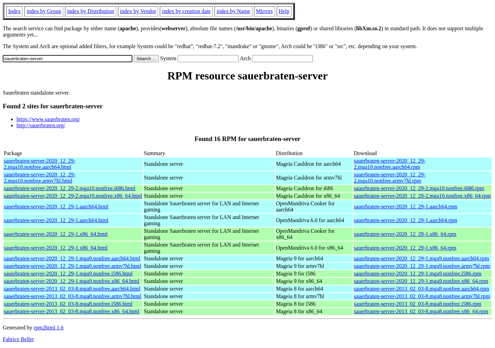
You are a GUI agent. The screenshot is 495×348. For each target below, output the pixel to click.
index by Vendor (138, 11)
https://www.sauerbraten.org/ (48, 119)
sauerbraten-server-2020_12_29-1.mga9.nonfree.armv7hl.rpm (422, 266)
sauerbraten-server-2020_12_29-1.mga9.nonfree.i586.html (68, 273)
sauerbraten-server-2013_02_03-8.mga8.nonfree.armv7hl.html (72, 296)
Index (14, 11)
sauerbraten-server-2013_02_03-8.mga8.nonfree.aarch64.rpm (421, 289)
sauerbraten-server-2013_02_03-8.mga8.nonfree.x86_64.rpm (421, 311)
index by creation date (186, 11)
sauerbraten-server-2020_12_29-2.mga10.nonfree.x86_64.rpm (422, 196)
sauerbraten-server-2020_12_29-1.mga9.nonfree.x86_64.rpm (421, 281)
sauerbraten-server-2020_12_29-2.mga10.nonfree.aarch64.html (39, 164)
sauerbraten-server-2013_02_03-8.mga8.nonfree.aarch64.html (72, 289)
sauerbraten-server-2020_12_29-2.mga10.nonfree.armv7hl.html (39, 178)
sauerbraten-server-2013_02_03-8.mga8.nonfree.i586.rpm (417, 304)
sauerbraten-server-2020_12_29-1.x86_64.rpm (405, 234)
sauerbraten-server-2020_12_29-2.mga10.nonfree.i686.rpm (419, 188)
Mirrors (264, 11)
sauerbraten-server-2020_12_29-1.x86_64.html (56, 234)
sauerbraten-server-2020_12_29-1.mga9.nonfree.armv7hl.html (72, 266)
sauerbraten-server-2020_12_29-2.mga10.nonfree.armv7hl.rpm (389, 178)
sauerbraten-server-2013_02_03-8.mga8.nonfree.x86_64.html (71, 311)
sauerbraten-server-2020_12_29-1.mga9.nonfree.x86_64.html (71, 281)
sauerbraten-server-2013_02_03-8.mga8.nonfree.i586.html (68, 304)
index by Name (233, 11)
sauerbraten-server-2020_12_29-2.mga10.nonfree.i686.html (69, 188)
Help (284, 11)
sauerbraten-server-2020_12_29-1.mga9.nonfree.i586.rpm (417, 273)
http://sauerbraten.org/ (40, 125)
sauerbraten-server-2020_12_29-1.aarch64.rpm (405, 206)
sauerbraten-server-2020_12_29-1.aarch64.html (56, 206)
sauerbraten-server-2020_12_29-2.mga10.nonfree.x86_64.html (73, 196)
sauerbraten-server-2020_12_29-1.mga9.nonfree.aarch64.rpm (421, 258)
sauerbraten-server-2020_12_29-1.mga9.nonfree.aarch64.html (72, 258)
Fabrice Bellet (18, 339)
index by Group (43, 11)
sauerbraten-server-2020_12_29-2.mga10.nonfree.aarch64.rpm (389, 164)
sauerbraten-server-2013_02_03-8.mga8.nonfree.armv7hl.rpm (422, 296)
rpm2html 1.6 (49, 327)
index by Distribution (90, 11)
